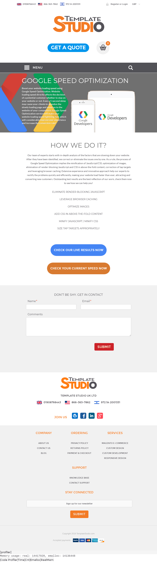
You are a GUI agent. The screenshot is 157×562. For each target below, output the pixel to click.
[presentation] (68, 345)
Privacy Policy (79, 443)
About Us (43, 443)
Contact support (79, 483)
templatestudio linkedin (92, 416)
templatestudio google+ (100, 416)
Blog (44, 453)
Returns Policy (79, 448)
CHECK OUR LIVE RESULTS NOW (78, 250)
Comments (35, 314)
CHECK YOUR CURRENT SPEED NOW (78, 268)
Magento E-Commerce (115, 443)
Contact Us (43, 448)
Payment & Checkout (79, 453)
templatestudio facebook (83, 416)
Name (32, 301)
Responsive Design (115, 458)
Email (86, 301)
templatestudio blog (75, 416)
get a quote (68, 48)
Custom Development (115, 453)
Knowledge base (79, 478)
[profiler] (6, 552)
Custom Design (115, 448)
